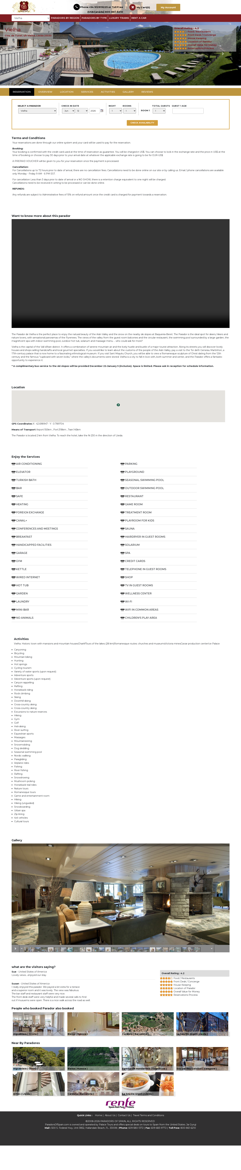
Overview (45, 91)
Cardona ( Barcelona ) (135, 1042)
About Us (110, 1139)
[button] (18, 53)
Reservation (22, 91)
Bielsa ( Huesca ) (77, 1042)
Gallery (128, 91)
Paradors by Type (94, 17)
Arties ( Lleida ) (22, 1118)
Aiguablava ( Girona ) (25, 1042)
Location (66, 91)
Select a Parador (37, 109)
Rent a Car (138, 17)
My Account (168, 7)
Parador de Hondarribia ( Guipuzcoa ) (144, 1085)
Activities (108, 91)
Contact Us (124, 1139)
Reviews (147, 91)
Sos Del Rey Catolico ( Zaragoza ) (197, 1085)
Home (98, 1139)
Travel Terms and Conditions (148, 1139)
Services (87, 91)
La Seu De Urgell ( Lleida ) (192, 1042)
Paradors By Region (65, 17)
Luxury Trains (119, 17)
